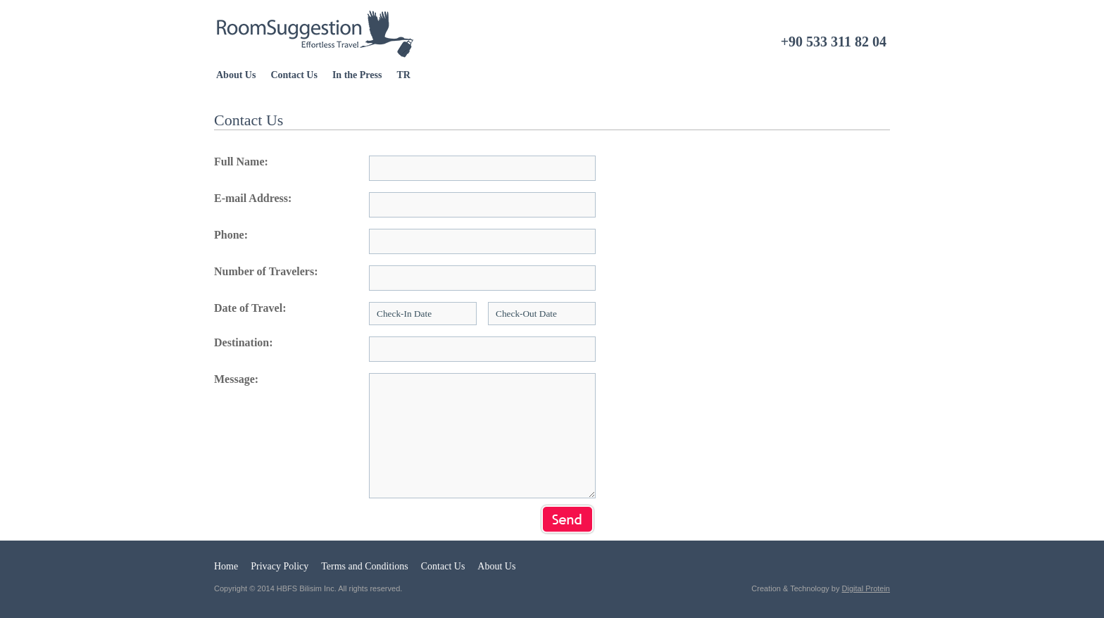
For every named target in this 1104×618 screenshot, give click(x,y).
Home (226, 566)
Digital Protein (866, 588)
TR (403, 75)
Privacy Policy (279, 566)
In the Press (357, 75)
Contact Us (294, 75)
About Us (236, 75)
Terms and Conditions (364, 566)
